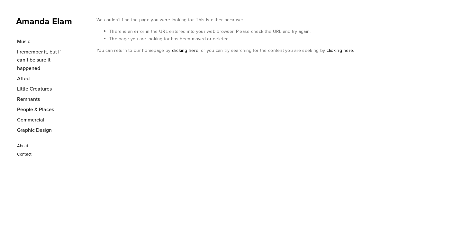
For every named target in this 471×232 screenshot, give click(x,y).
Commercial (30, 119)
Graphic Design (34, 129)
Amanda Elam (44, 21)
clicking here (185, 50)
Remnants (28, 98)
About (22, 146)
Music (23, 41)
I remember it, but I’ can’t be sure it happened (39, 60)
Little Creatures (34, 88)
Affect (24, 78)
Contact (24, 154)
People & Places (35, 109)
